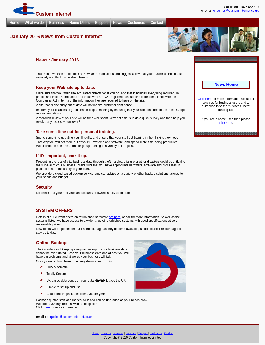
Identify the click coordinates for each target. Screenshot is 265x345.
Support (101, 22)
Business (56, 22)
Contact (157, 22)
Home (14, 22)
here (47, 307)
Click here (204, 99)
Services (106, 333)
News (117, 22)
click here (225, 123)
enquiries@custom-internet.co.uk (236, 10)
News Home (226, 84)
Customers (136, 22)
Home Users (79, 22)
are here (115, 217)
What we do (34, 22)
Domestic (131, 333)
